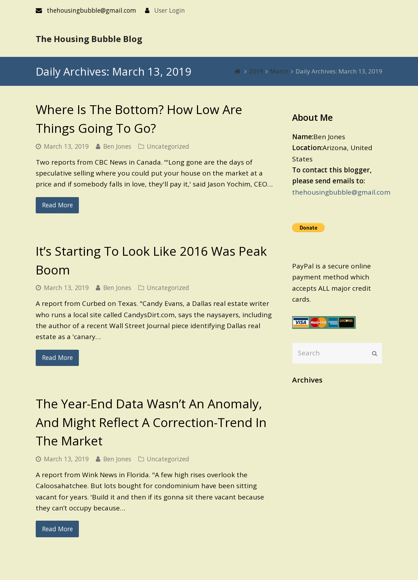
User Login (169, 10)
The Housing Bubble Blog (89, 39)
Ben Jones (117, 146)
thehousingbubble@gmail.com (341, 192)
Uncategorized (168, 146)
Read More (57, 205)
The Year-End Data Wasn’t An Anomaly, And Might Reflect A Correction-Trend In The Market (151, 422)
